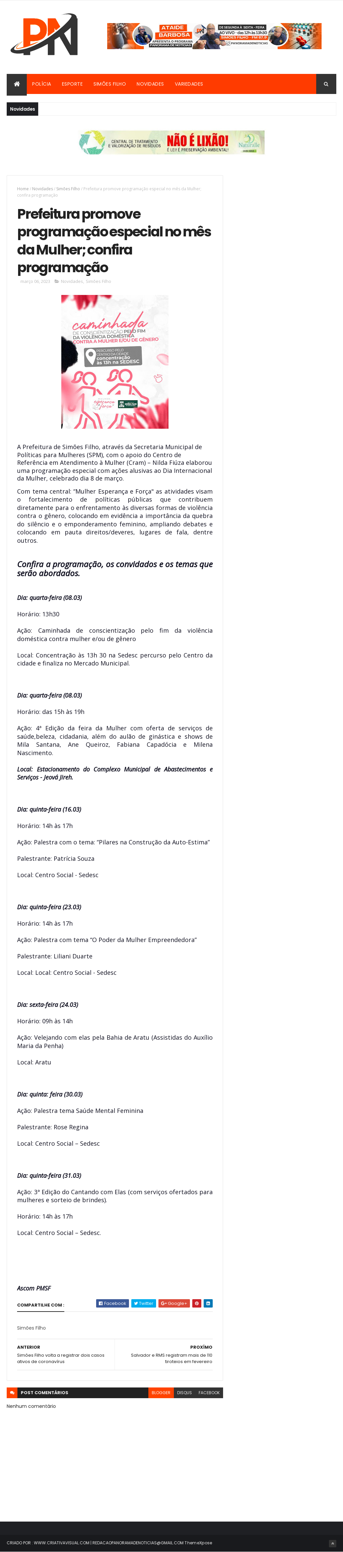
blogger (161, 1392)
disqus (184, 1392)
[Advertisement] (285, 217)
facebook (209, 1392)
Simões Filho (109, 84)
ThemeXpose (198, 1543)
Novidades (150, 84)
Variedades (189, 84)
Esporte (72, 84)
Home (23, 189)
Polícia (41, 84)
